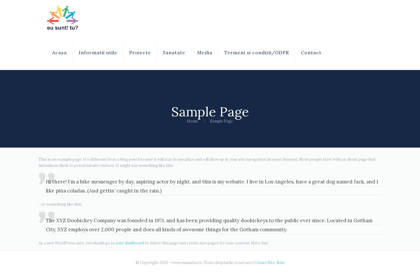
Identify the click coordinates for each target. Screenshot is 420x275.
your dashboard (130, 243)
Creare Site (264, 262)
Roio (280, 262)
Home (192, 121)
